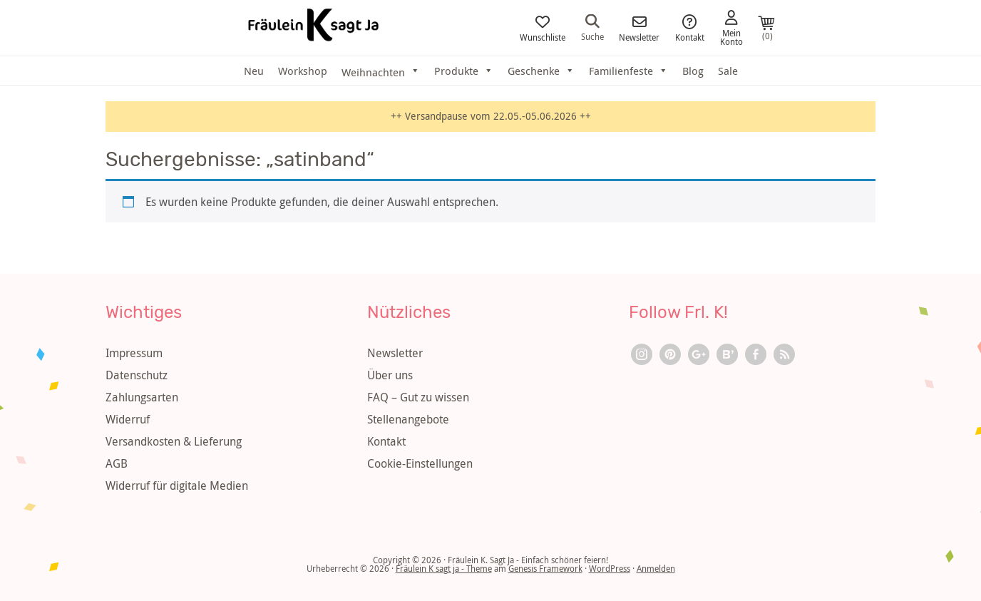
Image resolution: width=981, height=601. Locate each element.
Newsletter (639, 28)
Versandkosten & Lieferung (174, 441)
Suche (592, 27)
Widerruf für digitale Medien (177, 485)
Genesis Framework (545, 568)
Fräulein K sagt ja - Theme (444, 568)
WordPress (609, 568)
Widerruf (128, 419)
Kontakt (689, 28)
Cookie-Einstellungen (420, 463)
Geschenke (541, 70)
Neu (254, 70)
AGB (117, 463)
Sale (728, 70)
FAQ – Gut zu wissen (418, 397)
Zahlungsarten (142, 397)
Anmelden (656, 568)
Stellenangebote (408, 419)
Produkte (463, 70)
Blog (693, 70)
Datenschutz (137, 375)
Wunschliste (542, 28)
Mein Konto (731, 28)
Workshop (302, 70)
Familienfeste (628, 70)
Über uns (390, 375)
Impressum (134, 353)
